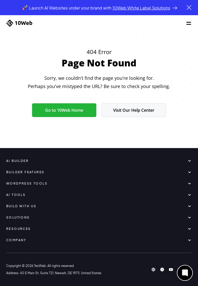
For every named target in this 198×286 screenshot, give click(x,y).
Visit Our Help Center (133, 110)
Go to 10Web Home (64, 110)
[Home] (19, 23)
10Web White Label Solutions (141, 8)
